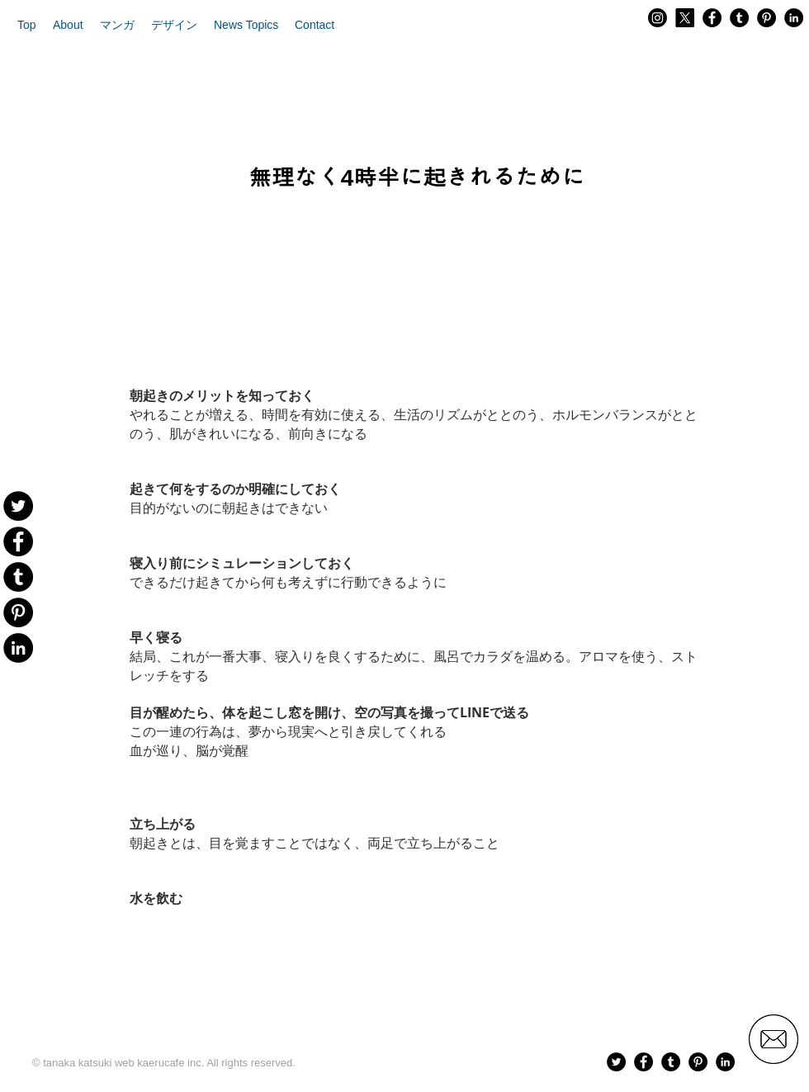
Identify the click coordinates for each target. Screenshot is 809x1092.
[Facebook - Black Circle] (712, 17)
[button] (68, 24)
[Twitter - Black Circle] (616, 1061)
